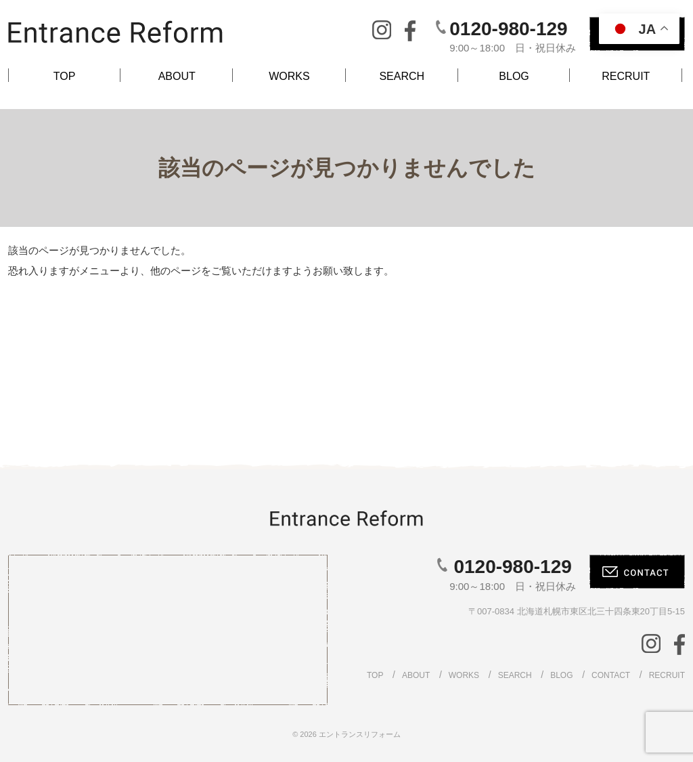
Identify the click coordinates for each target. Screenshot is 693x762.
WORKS (289, 76)
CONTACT (610, 675)
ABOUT (177, 76)
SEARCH (401, 76)
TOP (64, 76)
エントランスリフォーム (360, 734)
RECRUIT (626, 76)
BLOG (514, 76)
